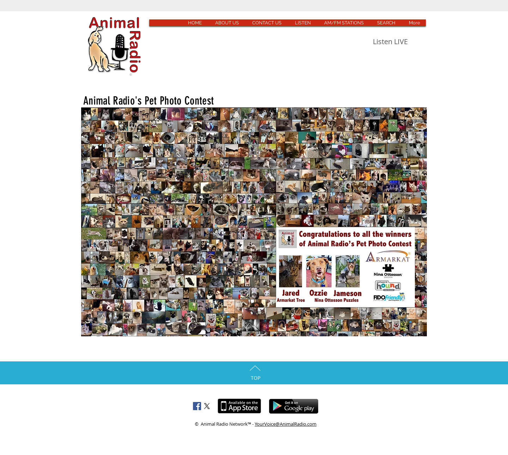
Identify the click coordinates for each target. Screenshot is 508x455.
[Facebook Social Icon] (197, 406)
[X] (207, 406)
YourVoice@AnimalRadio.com (285, 424)
